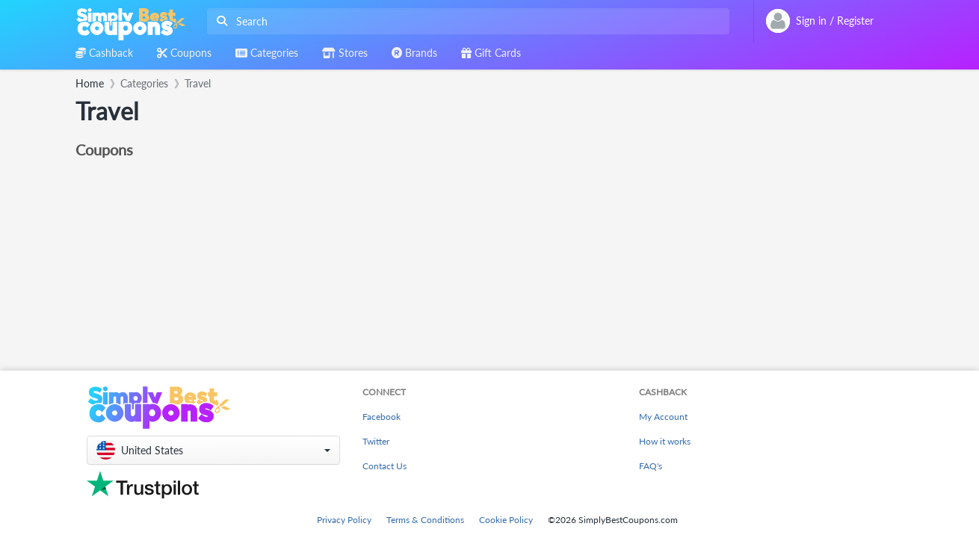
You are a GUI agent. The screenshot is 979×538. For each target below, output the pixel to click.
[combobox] (465, 21)
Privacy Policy (344, 519)
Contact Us (384, 465)
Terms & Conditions (425, 519)
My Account (663, 416)
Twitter (375, 441)
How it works (665, 441)
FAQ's (650, 465)
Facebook (381, 416)
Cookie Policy (506, 519)
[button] (213, 450)
